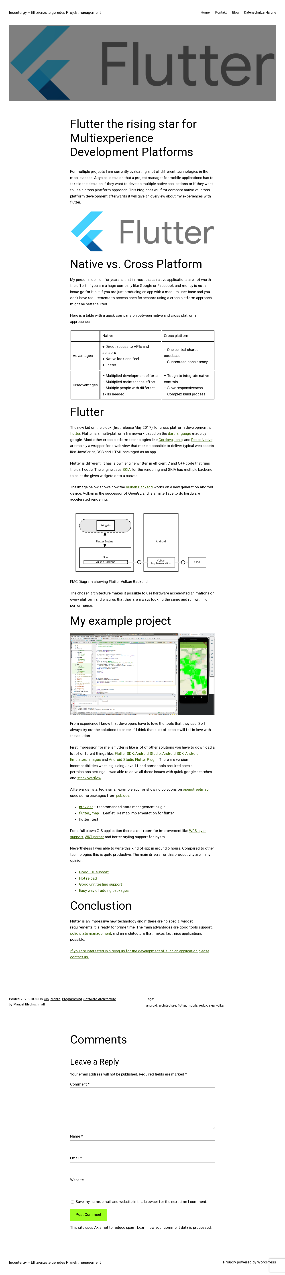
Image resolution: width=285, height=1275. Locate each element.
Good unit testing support (100, 884)
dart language (179, 433)
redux (203, 1005)
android (151, 1005)
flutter (75, 433)
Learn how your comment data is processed (174, 1227)
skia (212, 1005)
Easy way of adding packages (104, 890)
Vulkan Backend (139, 487)
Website (77, 1180)
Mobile (55, 999)
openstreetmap (195, 789)
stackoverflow (89, 778)
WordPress (266, 1262)
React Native (201, 439)
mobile (192, 1005)
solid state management (90, 933)
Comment (80, 1084)
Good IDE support (94, 872)
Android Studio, (148, 753)
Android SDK (173, 753)
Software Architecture (99, 999)
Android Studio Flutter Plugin (133, 759)
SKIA (126, 469)
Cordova (166, 439)
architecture (167, 1005)
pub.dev (122, 795)
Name (76, 1136)
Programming (72, 999)
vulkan (220, 1005)
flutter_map (89, 813)
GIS (46, 999)
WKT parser (94, 837)
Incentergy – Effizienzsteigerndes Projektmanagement (55, 12)
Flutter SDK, (124, 753)
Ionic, (178, 439)
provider (86, 807)
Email (76, 1158)
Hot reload (88, 878)
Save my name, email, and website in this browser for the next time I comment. (141, 1201)
